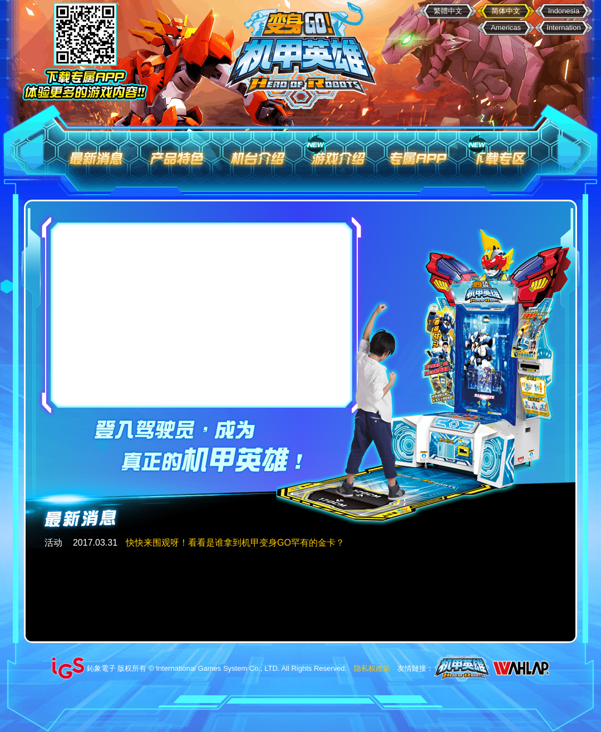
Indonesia (563, 11)
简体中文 (505, 11)
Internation (563, 27)
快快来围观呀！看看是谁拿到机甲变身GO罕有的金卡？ (235, 542)
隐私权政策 (372, 668)
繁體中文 (447, 11)
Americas (506, 27)
